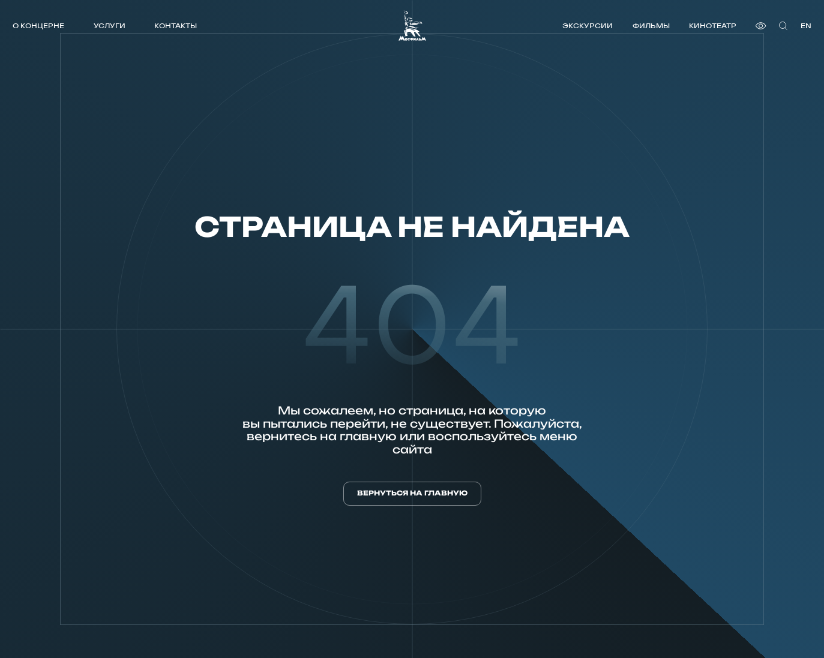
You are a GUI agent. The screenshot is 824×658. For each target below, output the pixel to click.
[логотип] (412, 25)
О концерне (38, 25)
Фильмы (651, 25)
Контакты (175, 25)
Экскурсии (587, 25)
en (806, 25)
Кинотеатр (712, 25)
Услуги (109, 25)
